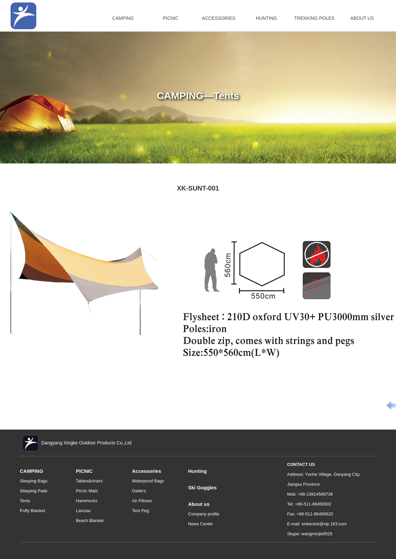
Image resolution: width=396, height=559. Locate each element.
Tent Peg (140, 510)
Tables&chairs (89, 480)
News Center (200, 523)
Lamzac (83, 510)
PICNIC (171, 18)
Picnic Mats (87, 490)
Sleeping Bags (34, 480)
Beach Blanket (90, 520)
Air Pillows (142, 500)
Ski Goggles (202, 487)
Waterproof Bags (148, 480)
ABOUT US (362, 18)
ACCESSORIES (218, 18)
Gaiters (139, 490)
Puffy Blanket (32, 510)
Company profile (203, 513)
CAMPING (123, 18)
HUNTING (266, 18)
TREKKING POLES (314, 18)
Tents (25, 500)
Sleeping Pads (34, 490)
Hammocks (86, 500)
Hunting (197, 471)
